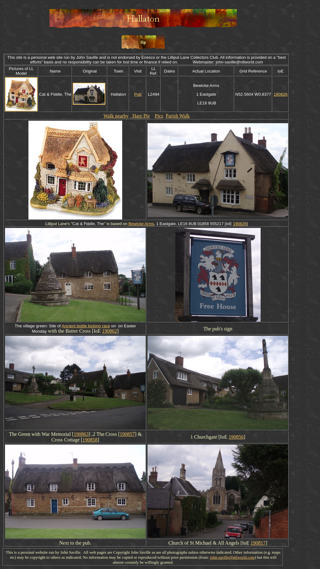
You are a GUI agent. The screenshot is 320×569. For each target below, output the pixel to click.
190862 (109, 331)
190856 (235, 437)
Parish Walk (178, 115)
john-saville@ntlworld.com (232, 557)
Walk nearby (116, 115)
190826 (281, 94)
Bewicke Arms (141, 223)
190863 (81, 434)
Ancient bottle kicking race (86, 326)
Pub (138, 94)
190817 (258, 543)
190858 (90, 439)
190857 (127, 434)
